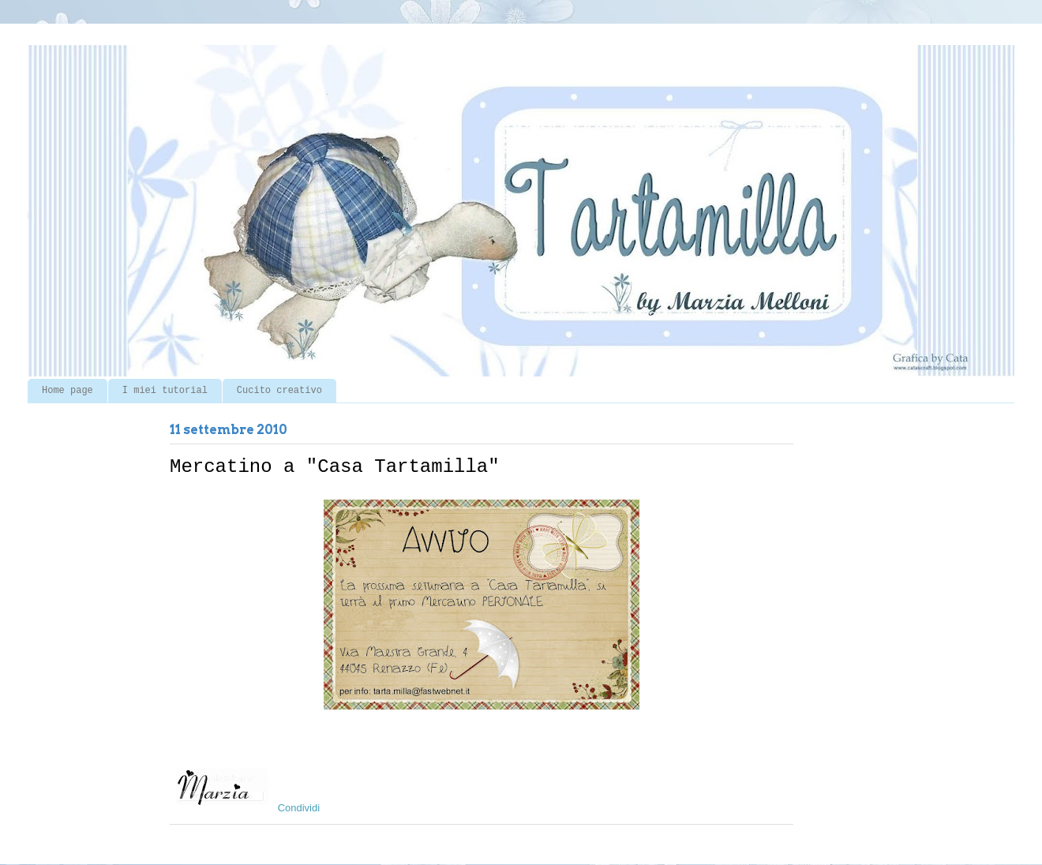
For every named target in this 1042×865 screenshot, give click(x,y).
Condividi (299, 808)
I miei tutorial (165, 390)
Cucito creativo (279, 390)
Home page (67, 390)
